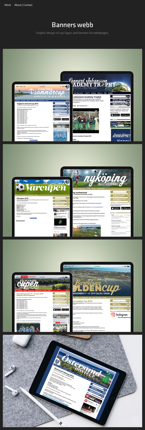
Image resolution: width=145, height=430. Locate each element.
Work (7, 5)
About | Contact (23, 5)
